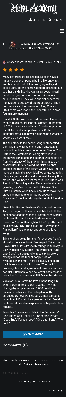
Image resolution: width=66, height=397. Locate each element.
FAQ (35, 381)
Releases (24, 360)
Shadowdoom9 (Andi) (19, 62)
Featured (28, 364)
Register (37, 20)
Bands (14, 360)
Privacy (27, 381)
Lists (52, 360)
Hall (19, 364)
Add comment (33, 334)
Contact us (44, 381)
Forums (44, 360)
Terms (19, 381)
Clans (6, 360)
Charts (60, 360)
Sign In (55, 20)
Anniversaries (41, 364)
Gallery (34, 360)
